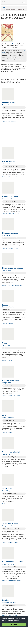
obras (3, 7)
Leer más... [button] (17, 620)
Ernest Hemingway (8, 417)
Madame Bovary (8, 102)
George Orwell (6, 383)
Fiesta (4, 415)
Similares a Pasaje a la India (9, 615)
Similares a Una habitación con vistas (12, 580)
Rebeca (5, 305)
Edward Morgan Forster (9, 564)
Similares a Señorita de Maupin (10, 542)
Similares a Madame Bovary (9, 121)
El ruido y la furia (9, 161)
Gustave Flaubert (7, 105)
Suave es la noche (9, 489)
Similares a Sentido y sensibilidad (11, 469)
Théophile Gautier (7, 526)
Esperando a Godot (10, 196)
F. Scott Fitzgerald (7, 491)
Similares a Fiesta (7, 432)
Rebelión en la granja (10, 380)
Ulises (4, 343)
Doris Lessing (6, 235)
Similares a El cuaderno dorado (10, 248)
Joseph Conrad (6, 270)
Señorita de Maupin (10, 523)
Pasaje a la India (8, 600)
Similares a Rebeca (7, 323)
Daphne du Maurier (8, 307)
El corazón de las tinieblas (12, 268)
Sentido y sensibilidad (11, 452)
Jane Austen (6, 454)
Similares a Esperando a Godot (10, 213)
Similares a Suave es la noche (10, 504)
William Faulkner (7, 164)
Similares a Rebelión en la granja (11, 395)
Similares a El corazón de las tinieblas (12, 285)
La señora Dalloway (12, 44)
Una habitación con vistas (12, 562)
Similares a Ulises (7, 360)
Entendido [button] (14, 624)
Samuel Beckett (7, 199)
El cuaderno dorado (10, 233)
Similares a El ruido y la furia (9, 176)
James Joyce (6, 345)
